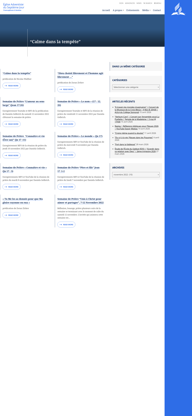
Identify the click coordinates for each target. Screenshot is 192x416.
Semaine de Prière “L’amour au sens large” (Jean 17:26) (25, 160)
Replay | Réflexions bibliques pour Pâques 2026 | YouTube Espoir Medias (136, 127)
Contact (157, 10)
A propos (117, 10)
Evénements (132, 10)
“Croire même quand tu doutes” (129, 133)
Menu (157, 3)
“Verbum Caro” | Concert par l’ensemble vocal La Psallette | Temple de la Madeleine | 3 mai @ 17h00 (137, 119)
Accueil (106, 10)
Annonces (130, 3)
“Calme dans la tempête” (18, 100)
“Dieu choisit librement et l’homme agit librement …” (79, 102)
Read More (11, 113)
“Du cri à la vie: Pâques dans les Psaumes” (134, 137)
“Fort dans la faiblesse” (125, 144)
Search (148, 3)
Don (121, 3)
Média (145, 10)
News (139, 3)
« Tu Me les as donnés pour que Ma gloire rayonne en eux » (24, 349)
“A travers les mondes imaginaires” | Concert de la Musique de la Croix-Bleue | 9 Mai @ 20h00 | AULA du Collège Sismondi (137, 110)
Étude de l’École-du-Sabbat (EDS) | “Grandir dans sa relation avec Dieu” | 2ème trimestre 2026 (137, 150)
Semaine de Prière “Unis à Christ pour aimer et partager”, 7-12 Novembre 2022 (80, 351)
